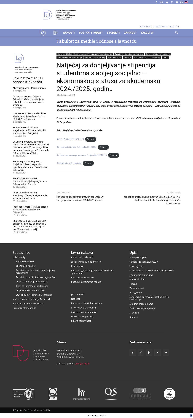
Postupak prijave (137, 257)
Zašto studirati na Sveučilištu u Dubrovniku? (151, 270)
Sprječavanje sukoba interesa (86, 261)
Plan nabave (77, 266)
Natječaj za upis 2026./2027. (143, 261)
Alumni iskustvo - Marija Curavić (29, 88)
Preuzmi (90, 139)
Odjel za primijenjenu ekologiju (158, 54)
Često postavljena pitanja (142, 308)
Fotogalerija (135, 292)
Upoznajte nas (136, 266)
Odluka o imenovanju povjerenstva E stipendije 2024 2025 (81, 155)
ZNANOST (130, 32)
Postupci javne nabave (82, 277)
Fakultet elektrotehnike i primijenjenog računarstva (93, 54)
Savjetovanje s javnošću (83, 307)
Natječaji (75, 298)
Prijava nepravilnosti (81, 320)
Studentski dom (137, 279)
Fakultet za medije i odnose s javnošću (96, 41)
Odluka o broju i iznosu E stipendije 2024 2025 (76, 147)
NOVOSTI (69, 32)
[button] (176, 32)
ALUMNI (174, 26)
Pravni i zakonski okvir (82, 257)
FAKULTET (147, 32)
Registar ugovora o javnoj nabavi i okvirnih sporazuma (92, 272)
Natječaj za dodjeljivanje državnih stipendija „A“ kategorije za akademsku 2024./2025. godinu (80, 198)
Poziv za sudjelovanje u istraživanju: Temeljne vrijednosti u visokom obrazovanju (30, 195)
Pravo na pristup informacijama (87, 303)
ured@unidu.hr (82, 363)
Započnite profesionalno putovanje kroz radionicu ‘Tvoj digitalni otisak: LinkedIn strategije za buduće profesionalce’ (151, 200)
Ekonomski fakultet (64, 54)
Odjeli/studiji (19, 257)
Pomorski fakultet (114, 57)
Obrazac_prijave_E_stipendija (68, 163)
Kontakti (133, 317)
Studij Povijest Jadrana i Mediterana (147, 57)
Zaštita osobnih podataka (84, 312)
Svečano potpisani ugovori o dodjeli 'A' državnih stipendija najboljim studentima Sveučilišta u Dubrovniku (30, 165)
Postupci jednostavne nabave (86, 281)
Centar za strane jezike (24, 307)
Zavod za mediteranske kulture (28, 303)
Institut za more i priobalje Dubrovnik (31, 299)
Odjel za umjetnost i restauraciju (69, 57)
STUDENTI (145, 26)
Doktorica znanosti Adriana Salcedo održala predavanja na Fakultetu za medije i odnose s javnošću (28, 100)
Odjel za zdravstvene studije (94, 57)
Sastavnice (21, 252)
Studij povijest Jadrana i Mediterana (34, 294)
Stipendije (127, 57)
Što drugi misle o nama (141, 303)
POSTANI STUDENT (91, 32)
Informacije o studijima (141, 274)
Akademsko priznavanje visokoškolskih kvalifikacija (149, 298)
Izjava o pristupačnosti (82, 316)
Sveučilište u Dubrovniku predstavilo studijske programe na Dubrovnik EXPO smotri (30, 181)
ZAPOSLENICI (160, 26)
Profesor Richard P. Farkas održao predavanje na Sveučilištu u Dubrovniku (30, 209)
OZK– (55, 32)
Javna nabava (82, 252)
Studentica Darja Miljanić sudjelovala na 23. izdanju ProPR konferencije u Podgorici (29, 130)
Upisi (133, 252)
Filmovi (133, 283)
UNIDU (43, 32)
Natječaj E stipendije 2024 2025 (70, 139)
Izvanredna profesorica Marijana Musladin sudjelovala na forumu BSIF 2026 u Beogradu (29, 116)
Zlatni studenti (136, 288)
